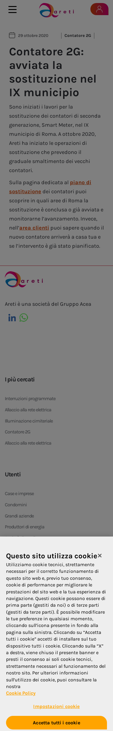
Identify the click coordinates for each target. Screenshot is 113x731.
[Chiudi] (99, 557)
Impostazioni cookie (56, 708)
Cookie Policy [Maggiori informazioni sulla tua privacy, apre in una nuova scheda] (21, 695)
